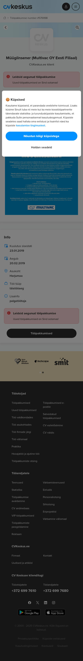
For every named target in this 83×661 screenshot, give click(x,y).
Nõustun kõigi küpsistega (41, 136)
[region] (41, 124)
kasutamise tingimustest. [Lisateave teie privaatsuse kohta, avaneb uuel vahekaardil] (31, 125)
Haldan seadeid (41, 147)
